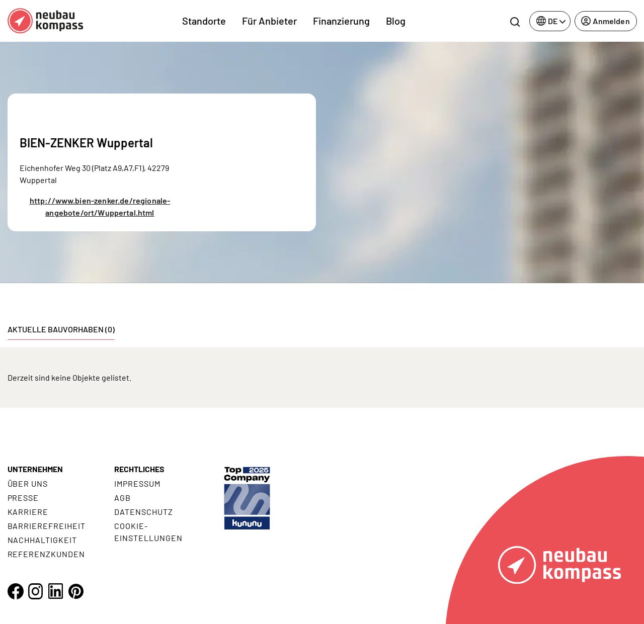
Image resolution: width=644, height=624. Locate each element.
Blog (396, 21)
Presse (23, 497)
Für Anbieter (269, 21)
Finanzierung (341, 21)
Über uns (28, 483)
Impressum (137, 483)
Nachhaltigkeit (42, 540)
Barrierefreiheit (47, 525)
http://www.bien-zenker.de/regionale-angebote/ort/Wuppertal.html (100, 206)
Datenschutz (143, 511)
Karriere (28, 511)
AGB (122, 497)
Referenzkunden (46, 554)
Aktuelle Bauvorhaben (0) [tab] (61, 329)
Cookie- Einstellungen (148, 532)
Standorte (204, 21)
